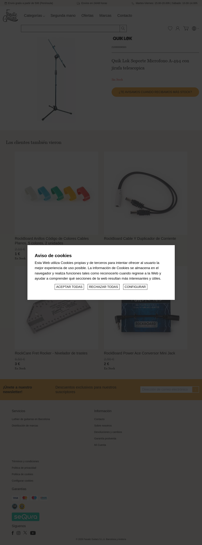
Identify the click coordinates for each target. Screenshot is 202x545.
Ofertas (87, 15)
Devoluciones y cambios (108, 432)
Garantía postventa (105, 438)
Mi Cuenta (100, 444)
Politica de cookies (22, 474)
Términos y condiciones (25, 461)
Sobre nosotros (103, 425)
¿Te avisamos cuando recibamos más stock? (155, 92)
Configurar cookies (22, 480)
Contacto (124, 15)
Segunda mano (63, 15)
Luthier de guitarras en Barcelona (31, 419)
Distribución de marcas (25, 425)
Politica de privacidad (24, 467)
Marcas (105, 15)
